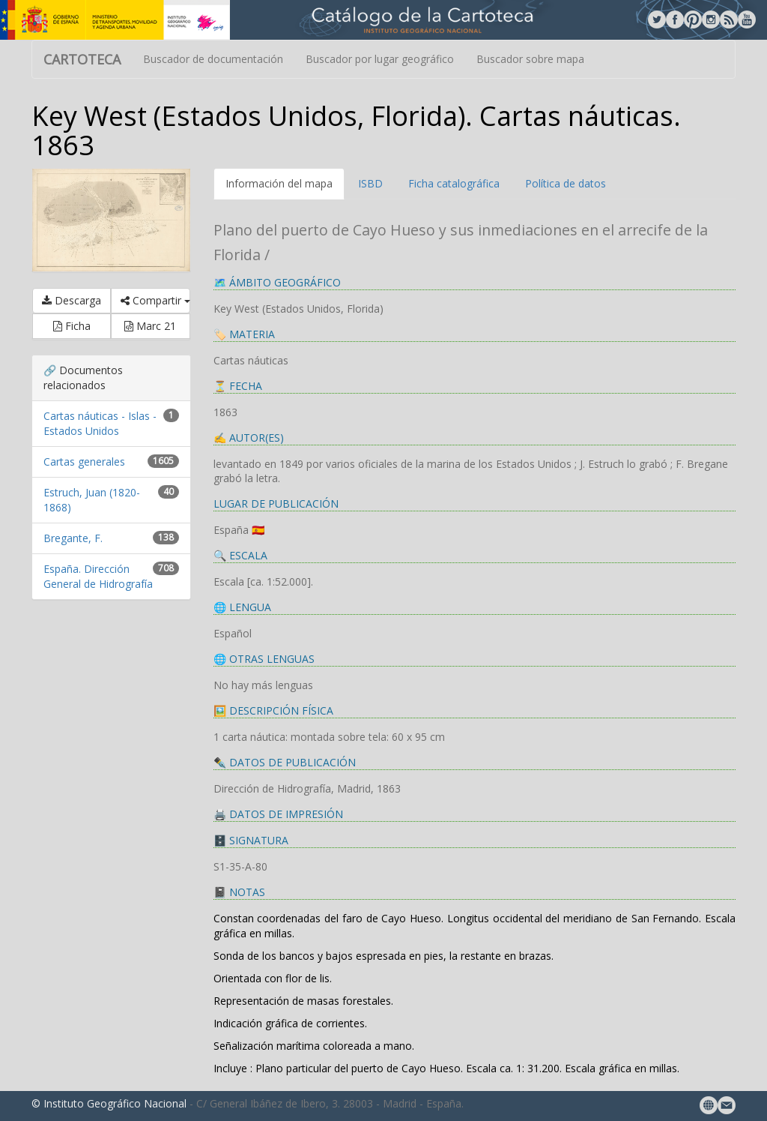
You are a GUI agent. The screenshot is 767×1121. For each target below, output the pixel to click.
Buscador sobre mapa (530, 59)
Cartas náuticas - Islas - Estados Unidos (100, 423)
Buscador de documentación (213, 59)
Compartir (155, 300)
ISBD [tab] (370, 183)
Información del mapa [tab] (279, 183)
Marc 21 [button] (150, 326)
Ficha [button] (72, 326)
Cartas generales (84, 461)
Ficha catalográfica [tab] (454, 183)
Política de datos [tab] (565, 183)
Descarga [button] (71, 300)
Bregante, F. (73, 538)
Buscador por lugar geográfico (380, 59)
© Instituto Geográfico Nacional (109, 1103)
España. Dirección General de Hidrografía (98, 576)
